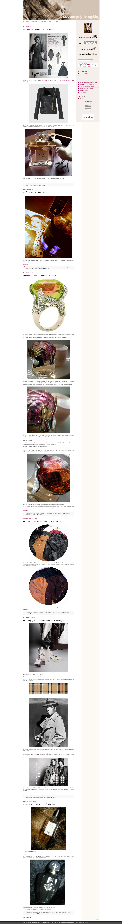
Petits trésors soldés (84, 90)
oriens (61, 513)
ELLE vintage (44, 80)
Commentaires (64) (51, 795)
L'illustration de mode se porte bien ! (87, 84)
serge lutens (31, 268)
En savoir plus (85, 922)
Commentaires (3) (60, 183)
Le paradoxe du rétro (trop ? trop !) (87, 80)
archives (35, 21)
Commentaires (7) (62, 267)
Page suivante (28, 917)
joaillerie (29, 514)
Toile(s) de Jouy (83, 92)
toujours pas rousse (32, 851)
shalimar (30, 913)
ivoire (30, 185)
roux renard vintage (35, 854)
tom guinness (42, 797)
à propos (43, 21)
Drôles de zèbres (83, 78)
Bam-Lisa (82, 98)
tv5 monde (36, 268)
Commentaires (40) (50, 513)
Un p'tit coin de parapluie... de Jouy (87, 86)
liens (57, 21)
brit (67, 612)
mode (68, 183)
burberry (64, 612)
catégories (27, 21)
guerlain (68, 912)
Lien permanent (54, 183)
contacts (51, 21)
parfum (27, 185)
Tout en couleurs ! (48, 267)
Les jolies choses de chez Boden (86, 88)
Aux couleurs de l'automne (85, 75)
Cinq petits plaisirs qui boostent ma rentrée (88, 82)
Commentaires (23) (49, 912)
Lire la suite (25, 181)
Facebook (42, 185)
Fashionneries (35, 183)
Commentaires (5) (51, 612)
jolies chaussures (88, 101)
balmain (32, 185)
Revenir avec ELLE (84, 73)
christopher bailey (29, 797)
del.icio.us (37, 185)
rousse (27, 913)
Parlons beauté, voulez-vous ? (44, 183)
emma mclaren (37, 797)
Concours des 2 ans (36, 612)
